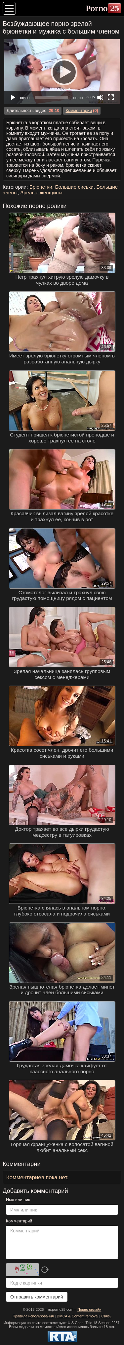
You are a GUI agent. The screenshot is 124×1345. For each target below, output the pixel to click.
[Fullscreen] (111, 97)
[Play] (62, 71)
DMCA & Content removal (78, 1316)
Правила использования (33, 1316)
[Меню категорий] (9, 8)
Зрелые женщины (41, 192)
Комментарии (78, 110)
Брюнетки (40, 187)
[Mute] (100, 97)
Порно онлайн (89, 1309)
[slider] (51, 97)
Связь (106, 1316)
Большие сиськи (74, 187)
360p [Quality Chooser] (90, 97)
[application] (62, 71)
